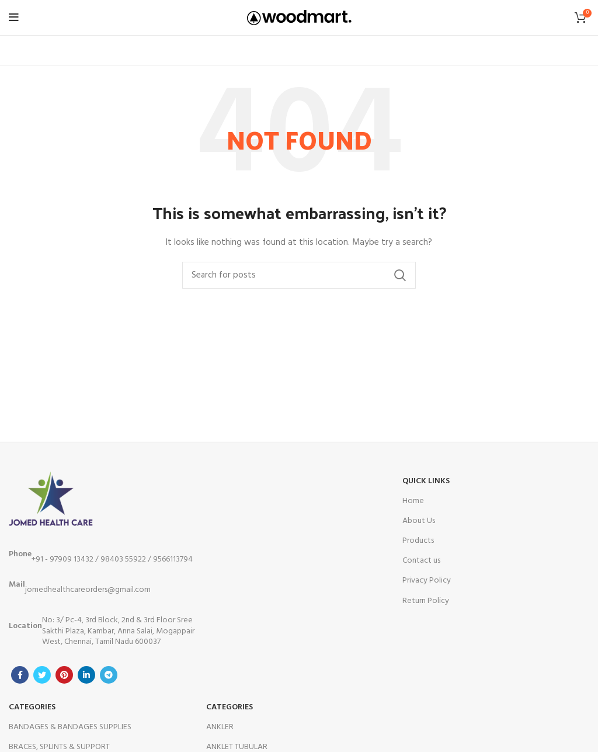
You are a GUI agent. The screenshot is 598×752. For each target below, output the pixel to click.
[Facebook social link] (20, 675)
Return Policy (425, 601)
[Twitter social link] (42, 675)
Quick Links (426, 481)
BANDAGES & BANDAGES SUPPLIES (70, 727)
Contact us (421, 560)
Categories (32, 707)
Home (413, 501)
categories (229, 707)
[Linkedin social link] (86, 675)
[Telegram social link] (108, 675)
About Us (418, 521)
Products (418, 540)
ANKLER (220, 727)
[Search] (299, 275)
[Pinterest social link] (64, 675)
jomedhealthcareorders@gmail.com (80, 587)
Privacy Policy (426, 580)
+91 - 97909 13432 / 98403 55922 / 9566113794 (101, 556)
